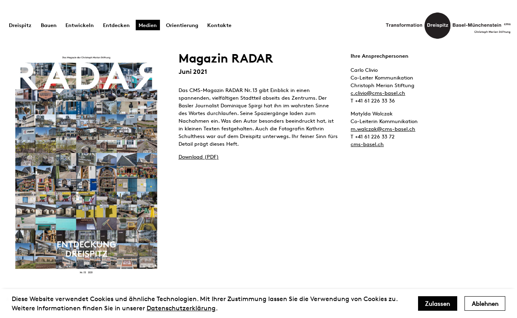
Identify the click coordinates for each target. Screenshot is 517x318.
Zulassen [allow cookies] (437, 304)
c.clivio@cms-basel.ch (378, 93)
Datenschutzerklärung (181, 308)
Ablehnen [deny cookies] (485, 304)
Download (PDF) (199, 156)
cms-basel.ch (367, 144)
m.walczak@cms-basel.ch (383, 129)
